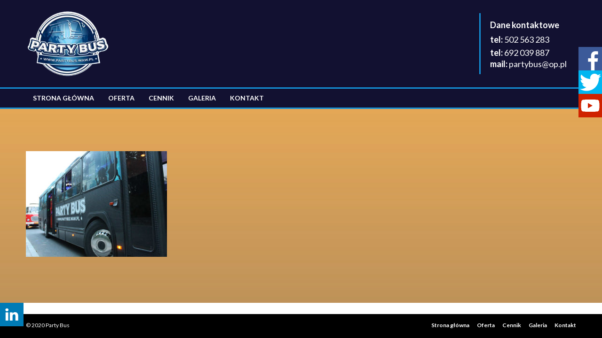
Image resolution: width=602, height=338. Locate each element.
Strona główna (63, 98)
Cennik (161, 98)
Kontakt (247, 98)
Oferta (121, 98)
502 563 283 (526, 39)
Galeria (202, 98)
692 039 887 (526, 52)
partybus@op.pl (538, 64)
